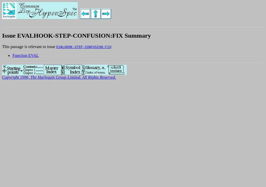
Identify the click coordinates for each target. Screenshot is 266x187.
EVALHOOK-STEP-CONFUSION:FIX (83, 46)
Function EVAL (25, 55)
